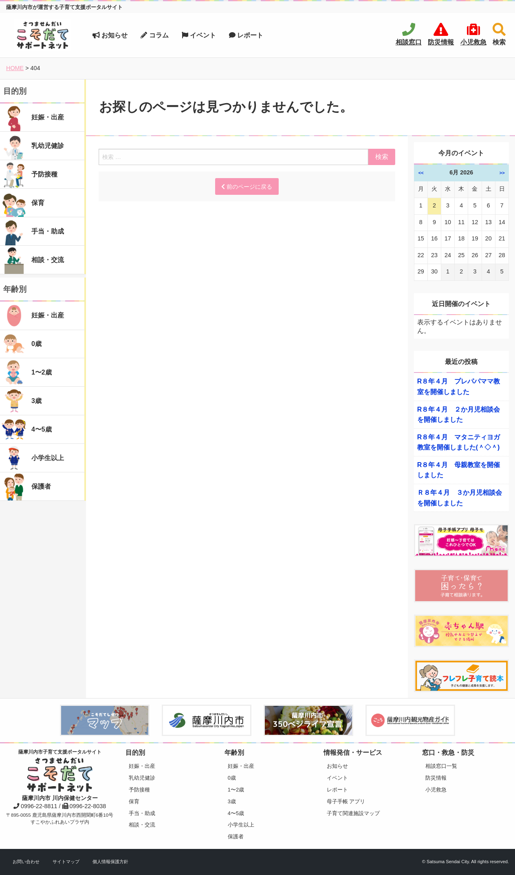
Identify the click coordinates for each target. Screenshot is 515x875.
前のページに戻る (246, 186)
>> (502, 172)
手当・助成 (142, 813)
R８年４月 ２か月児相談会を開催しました (458, 414)
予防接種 (139, 790)
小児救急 (436, 790)
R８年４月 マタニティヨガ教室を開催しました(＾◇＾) (458, 442)
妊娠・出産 (142, 766)
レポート (246, 35)
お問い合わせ (26, 861)
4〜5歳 (236, 813)
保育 (134, 801)
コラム (154, 35)
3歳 (232, 801)
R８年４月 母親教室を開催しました (458, 470)
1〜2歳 (236, 790)
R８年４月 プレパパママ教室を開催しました (458, 386)
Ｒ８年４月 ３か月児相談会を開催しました (459, 498)
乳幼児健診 (142, 778)
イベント (199, 35)
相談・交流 (142, 825)
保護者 (236, 836)
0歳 (232, 778)
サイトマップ (66, 861)
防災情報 (436, 778)
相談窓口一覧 (441, 766)
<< (421, 172)
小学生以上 (241, 825)
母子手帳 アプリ (346, 801)
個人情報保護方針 (110, 861)
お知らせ (110, 35)
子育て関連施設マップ (353, 813)
